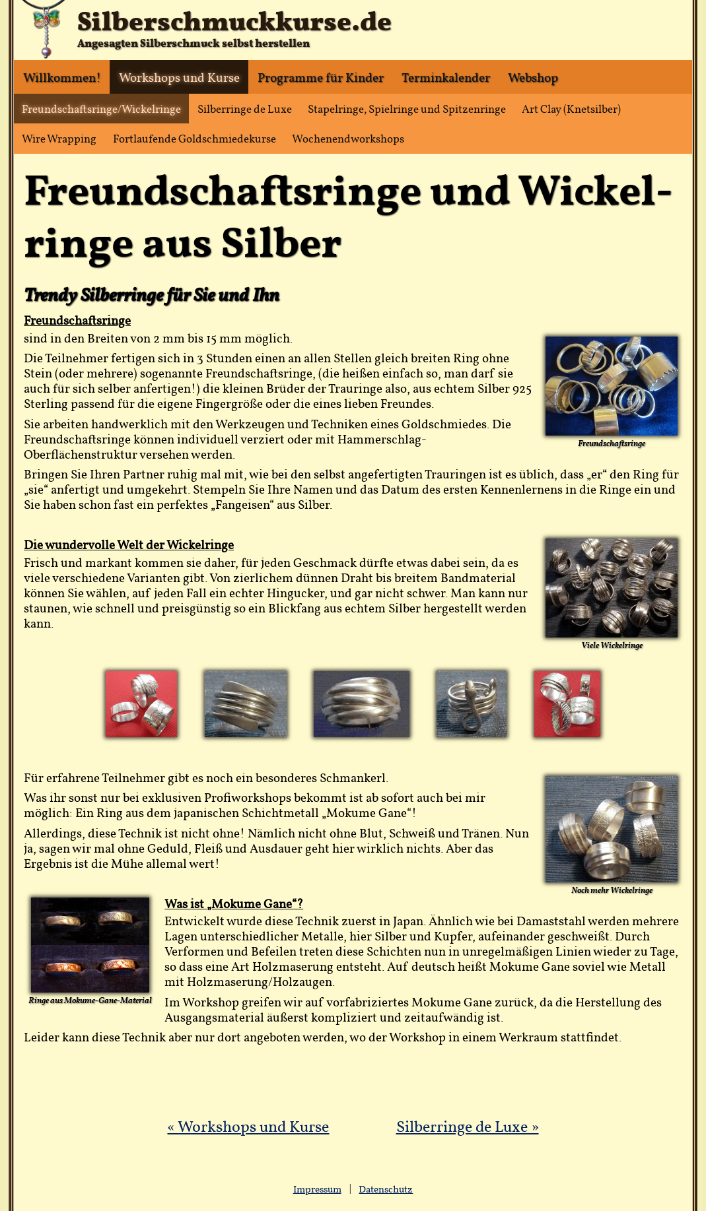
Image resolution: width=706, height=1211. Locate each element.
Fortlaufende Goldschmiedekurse (194, 138)
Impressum (317, 1189)
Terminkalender (446, 77)
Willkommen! (62, 77)
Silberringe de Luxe (244, 108)
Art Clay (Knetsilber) (571, 108)
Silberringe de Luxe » (467, 1126)
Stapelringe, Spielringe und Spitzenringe (407, 108)
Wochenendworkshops (348, 138)
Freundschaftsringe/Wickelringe (101, 108)
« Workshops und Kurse (248, 1126)
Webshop (533, 77)
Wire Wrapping (59, 138)
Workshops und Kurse (179, 77)
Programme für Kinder (321, 77)
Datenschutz (386, 1189)
